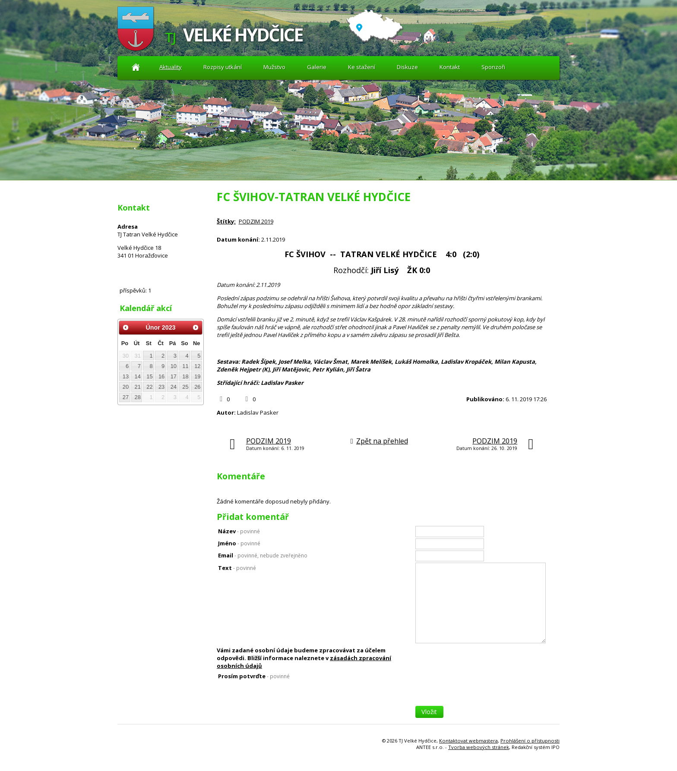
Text (237, 568)
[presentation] (481, 689)
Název (239, 531)
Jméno (239, 543)
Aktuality (136, 67)
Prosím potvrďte (254, 676)
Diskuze (407, 67)
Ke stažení (361, 67)
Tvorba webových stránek (478, 747)
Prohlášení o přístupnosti (530, 740)
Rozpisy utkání (222, 67)
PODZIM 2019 (256, 221)
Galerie (316, 67)
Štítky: (226, 221)
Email (262, 555)
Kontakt (450, 67)
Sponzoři (493, 67)
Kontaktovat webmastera (468, 740)
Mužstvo (274, 67)
